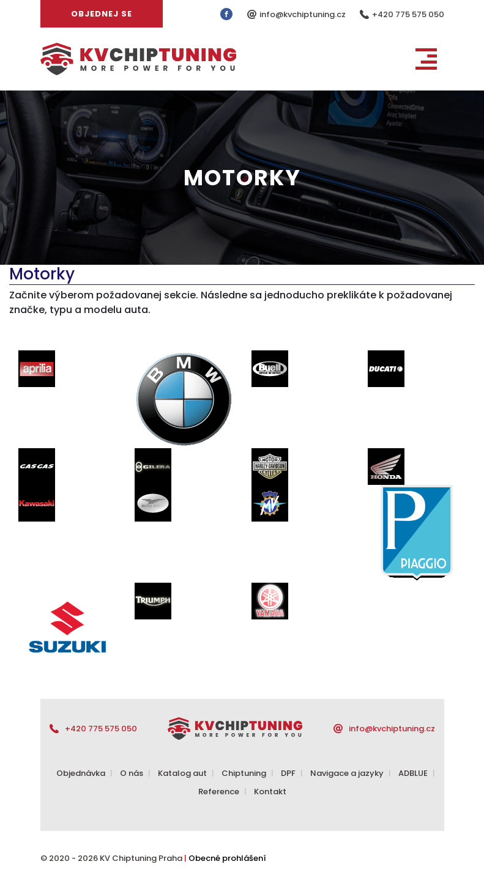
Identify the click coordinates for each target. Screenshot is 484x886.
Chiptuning (244, 773)
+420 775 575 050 (408, 14)
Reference (218, 791)
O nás (131, 773)
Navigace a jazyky (347, 773)
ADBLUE (413, 773)
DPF (288, 773)
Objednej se (101, 14)
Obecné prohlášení (227, 858)
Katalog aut (182, 773)
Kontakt (270, 791)
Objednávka (80, 773)
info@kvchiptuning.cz (303, 14)
